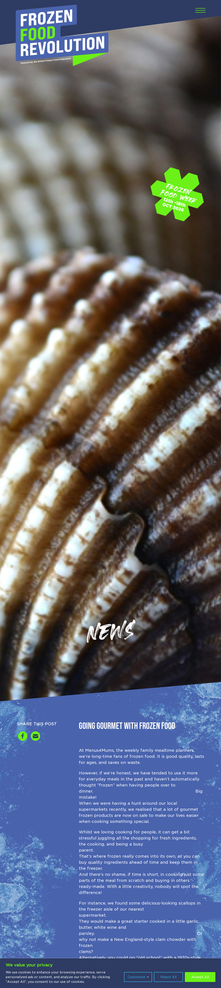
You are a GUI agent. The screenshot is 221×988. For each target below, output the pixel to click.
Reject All (168, 977)
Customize (136, 977)
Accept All (200, 977)
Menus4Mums (99, 750)
